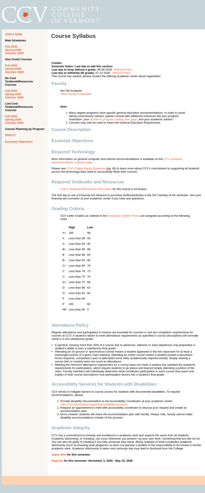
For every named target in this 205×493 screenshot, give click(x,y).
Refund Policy (123, 69)
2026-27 (10, 135)
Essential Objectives (19, 141)
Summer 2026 (14, 53)
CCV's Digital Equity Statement (86, 168)
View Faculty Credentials (76, 94)
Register (57, 460)
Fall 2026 (11, 46)
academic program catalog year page (113, 119)
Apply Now (59, 454)
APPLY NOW (13, 34)
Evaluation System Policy (124, 215)
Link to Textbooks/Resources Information (86, 189)
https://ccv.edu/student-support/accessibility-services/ (93, 404)
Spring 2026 (13, 49)
